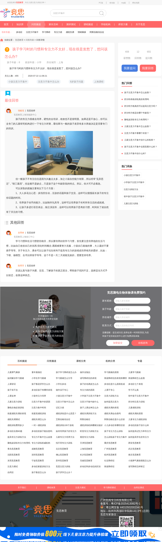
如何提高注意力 (111, 401)
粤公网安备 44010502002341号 (124, 507)
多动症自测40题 (14, 431)
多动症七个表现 (135, 384)
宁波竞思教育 (38, 460)
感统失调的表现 (111, 407)
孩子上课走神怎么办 (89, 407)
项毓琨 (21, 110)
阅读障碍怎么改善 (136, 378)
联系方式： (108, 325)
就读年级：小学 (33, 62)
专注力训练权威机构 (41, 443)
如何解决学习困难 (15, 378)
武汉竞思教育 (134, 449)
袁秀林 (21, 232)
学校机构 (105, 24)
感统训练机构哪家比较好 (91, 425)
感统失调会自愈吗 (112, 413)
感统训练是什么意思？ (66, 413)
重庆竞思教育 (110, 443)
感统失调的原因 (135, 413)
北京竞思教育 (62, 449)
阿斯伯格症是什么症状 (114, 419)
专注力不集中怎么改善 (42, 437)
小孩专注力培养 (39, 396)
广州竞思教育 (110, 449)
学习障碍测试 (109, 487)
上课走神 (11, 396)
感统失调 (70, 32)
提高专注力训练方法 (16, 437)
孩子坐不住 (12, 390)
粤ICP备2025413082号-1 (125, 503)
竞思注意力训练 (63, 466)
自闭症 (10, 472)
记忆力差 (60, 407)
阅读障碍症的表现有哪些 (115, 378)
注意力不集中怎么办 (65, 401)
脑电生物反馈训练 (15, 407)
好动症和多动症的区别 (90, 466)
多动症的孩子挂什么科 (138, 425)
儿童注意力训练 (131, 203)
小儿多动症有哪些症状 (114, 425)
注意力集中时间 (39, 407)
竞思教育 (19, 40)
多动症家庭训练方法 (41, 466)
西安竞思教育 (134, 443)
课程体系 (51, 487)
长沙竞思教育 (86, 455)
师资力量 (123, 24)
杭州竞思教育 (110, 455)
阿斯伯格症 (85, 419)
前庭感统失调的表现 (16, 413)
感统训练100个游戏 (65, 425)
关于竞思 (140, 24)
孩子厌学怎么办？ (64, 472)
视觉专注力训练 (87, 437)
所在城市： (108, 317)
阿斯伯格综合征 (97, 32)
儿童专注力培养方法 (65, 437)
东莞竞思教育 (13, 460)
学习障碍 (46, 32)
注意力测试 (12, 466)
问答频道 (36, 24)
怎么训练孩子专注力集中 (115, 437)
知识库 (20, 24)
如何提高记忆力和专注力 (139, 431)
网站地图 (135, 3)
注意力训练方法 (131, 189)
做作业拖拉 (85, 372)
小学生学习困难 (39, 378)
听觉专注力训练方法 (89, 431)
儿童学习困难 (134, 372)
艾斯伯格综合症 (63, 419)
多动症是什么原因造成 (114, 384)
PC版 (101, 3)
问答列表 (30, 40)
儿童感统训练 (134, 407)
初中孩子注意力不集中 (134, 196)
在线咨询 (143, 343)
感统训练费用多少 (15, 425)
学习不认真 (133, 390)
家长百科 (53, 24)
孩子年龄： (108, 309)
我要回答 (148, 68)
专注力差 (58, 32)
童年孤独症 (37, 372)
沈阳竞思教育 (13, 455)
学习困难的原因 (111, 372)
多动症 (19, 32)
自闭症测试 (139, 487)
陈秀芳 (21, 265)
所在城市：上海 (55, 62)
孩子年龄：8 (13, 62)
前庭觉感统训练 (39, 413)
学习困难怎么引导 (64, 378)
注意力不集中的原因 (41, 401)
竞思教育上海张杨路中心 (25, 115)
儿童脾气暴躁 (13, 372)
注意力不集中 (32, 32)
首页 (6, 24)
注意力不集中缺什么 (89, 401)
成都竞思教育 (38, 449)
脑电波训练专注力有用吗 (18, 443)
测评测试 (71, 24)
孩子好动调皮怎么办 (89, 384)
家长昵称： (108, 300)
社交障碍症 (109, 460)
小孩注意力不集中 (132, 175)
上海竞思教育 (86, 449)
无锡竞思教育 (86, 460)
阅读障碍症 (109, 466)
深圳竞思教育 (38, 455)
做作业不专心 (62, 390)
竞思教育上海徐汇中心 (24, 237)
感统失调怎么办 (39, 419)
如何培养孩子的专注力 (66, 431)
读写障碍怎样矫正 (136, 466)
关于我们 (22, 487)
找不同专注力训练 (64, 443)
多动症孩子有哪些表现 (42, 390)
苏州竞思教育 (62, 460)
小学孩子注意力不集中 (134, 182)
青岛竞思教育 (13, 449)
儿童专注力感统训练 (137, 419)
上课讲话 (11, 384)
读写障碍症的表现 (88, 378)
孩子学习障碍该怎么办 (66, 372)
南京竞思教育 (134, 455)
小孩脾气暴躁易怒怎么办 (139, 460)
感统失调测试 (13, 419)
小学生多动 (61, 384)
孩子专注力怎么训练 (113, 431)
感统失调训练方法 (88, 413)
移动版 (112, 3)
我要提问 (130, 68)
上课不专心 (109, 390)
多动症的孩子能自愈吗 (42, 431)
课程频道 (88, 24)
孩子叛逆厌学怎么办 (41, 384)
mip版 (123, 3)
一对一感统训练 (39, 425)
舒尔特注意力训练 (136, 401)
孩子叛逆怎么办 (39, 472)
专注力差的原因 (87, 390)
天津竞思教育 (86, 443)
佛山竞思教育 (62, 455)
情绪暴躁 (82, 32)
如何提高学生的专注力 (138, 437)
